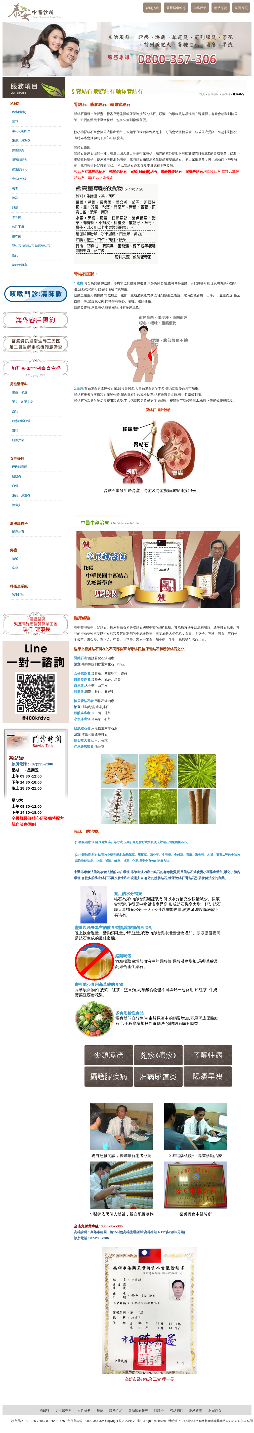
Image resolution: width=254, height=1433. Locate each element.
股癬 (15, 207)
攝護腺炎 (18, 150)
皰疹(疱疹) (19, 112)
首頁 (202, 94)
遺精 (15, 430)
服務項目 (213, 94)
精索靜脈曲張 (21, 421)
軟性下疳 (18, 226)
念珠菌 (16, 217)
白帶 (15, 486)
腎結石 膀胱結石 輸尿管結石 (31, 246)
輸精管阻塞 (19, 265)
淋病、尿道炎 (21, 140)
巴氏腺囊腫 (19, 467)
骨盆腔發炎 (19, 179)
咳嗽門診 (18, 594)
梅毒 (15, 188)
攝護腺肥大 (19, 160)
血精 (15, 411)
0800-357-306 (95, 1421)
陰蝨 (15, 198)
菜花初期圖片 (21, 131)
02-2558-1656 (55, 1421)
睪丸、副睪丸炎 (22, 402)
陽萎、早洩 (19, 392)
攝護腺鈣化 (19, 169)
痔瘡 (15, 568)
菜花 (15, 121)
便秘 (15, 558)
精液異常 (18, 440)
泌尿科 (226, 94)
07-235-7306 (35, 1421)
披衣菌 (16, 236)
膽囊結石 (18, 531)
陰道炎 (16, 505)
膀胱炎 (16, 476)
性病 (15, 255)
